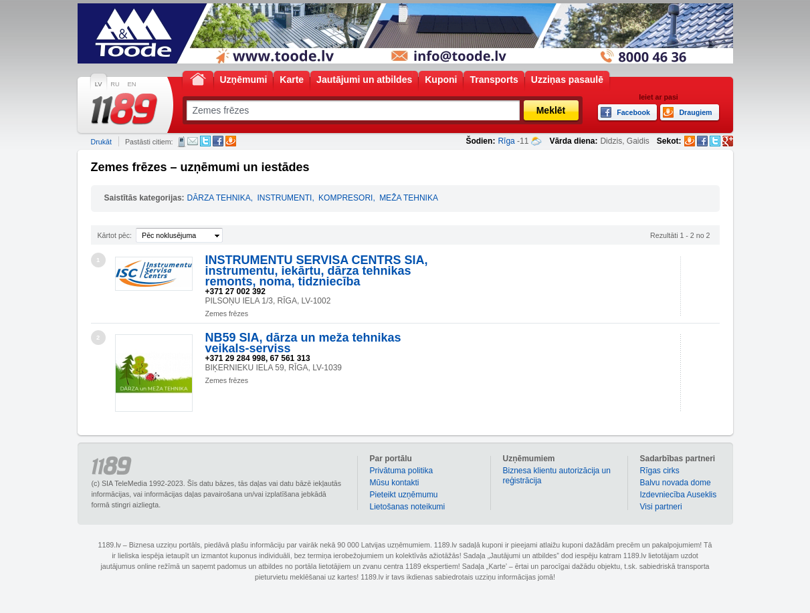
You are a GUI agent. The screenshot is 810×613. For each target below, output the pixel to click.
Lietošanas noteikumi (407, 506)
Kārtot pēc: (115, 235)
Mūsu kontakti (394, 482)
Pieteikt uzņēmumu (404, 494)
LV (98, 84)
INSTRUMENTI (284, 198)
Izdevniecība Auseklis (678, 494)
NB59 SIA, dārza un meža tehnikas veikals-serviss (303, 343)
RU (114, 84)
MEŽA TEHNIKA (408, 198)
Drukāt (101, 142)
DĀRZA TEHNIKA (219, 198)
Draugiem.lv (230, 141)
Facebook (218, 141)
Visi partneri (661, 506)
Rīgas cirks (660, 470)
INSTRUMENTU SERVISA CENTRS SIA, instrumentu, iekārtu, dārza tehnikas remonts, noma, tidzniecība (316, 270)
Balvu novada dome (675, 482)
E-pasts (192, 141)
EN (132, 84)
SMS (181, 141)
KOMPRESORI (345, 198)
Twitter (205, 141)
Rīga (506, 141)
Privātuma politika (401, 470)
